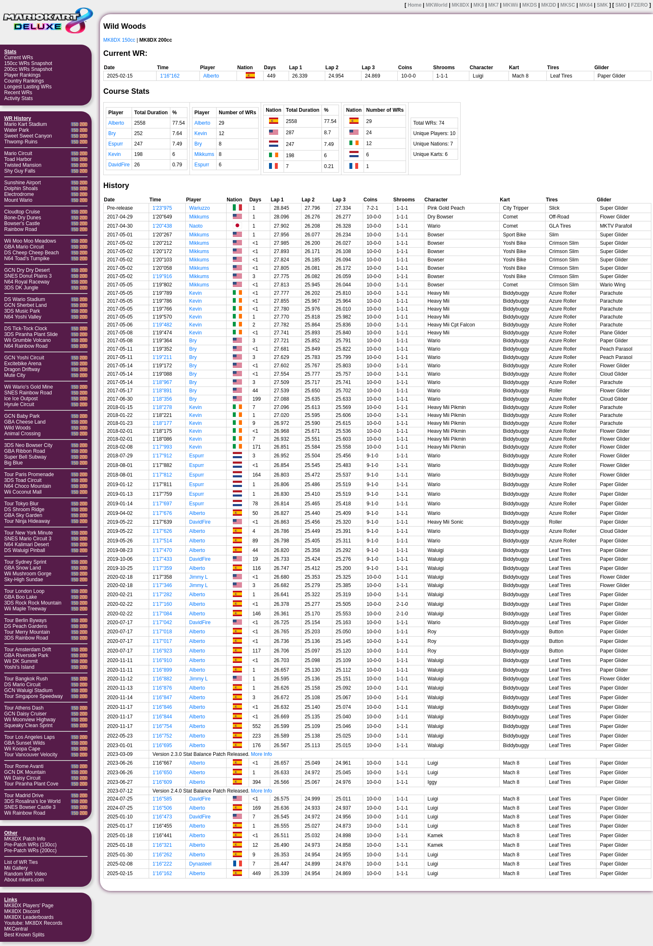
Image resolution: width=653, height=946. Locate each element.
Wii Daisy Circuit (22, 778)
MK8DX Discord (22, 911)
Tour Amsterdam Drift (27, 649)
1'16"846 (162, 707)
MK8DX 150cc (119, 40)
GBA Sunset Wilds (24, 743)
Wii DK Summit (21, 661)
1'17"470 (162, 550)
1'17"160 (162, 604)
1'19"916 (162, 276)
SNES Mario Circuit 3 (27, 539)
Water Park (16, 130)
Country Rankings (24, 81)
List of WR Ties (21, 862)
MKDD (548, 5)
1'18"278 (162, 407)
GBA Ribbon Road (24, 451)
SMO (621, 5)
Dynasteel (200, 864)
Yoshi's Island (19, 667)
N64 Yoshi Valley (22, 317)
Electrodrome (19, 194)
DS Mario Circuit (22, 685)
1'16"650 (162, 772)
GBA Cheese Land (24, 422)
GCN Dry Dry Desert (27, 270)
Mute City (14, 375)
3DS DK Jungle (21, 288)
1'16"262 (162, 855)
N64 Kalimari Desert (26, 544)
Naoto (195, 226)
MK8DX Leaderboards (29, 917)
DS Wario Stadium (24, 299)
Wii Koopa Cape (22, 749)
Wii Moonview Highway (29, 720)
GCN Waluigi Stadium (28, 690)
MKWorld (436, 5)
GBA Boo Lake (20, 597)
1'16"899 (162, 670)
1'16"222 (162, 864)
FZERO (639, 5)
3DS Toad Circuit (23, 480)
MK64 (586, 5)
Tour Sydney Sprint (25, 562)
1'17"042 (162, 622)
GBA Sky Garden (23, 515)
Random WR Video (25, 874)
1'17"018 (162, 632)
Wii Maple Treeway (25, 609)
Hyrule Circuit (19, 404)
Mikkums (204, 154)
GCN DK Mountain (24, 772)
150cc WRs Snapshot (28, 63)
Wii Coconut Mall (23, 492)
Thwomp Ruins (20, 142)
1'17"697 (162, 504)
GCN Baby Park (22, 416)
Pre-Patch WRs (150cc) (30, 845)
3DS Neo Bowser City (28, 445)
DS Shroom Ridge (24, 509)
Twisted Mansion (22, 165)
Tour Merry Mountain (27, 632)
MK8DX (460, 5)
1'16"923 (162, 651)
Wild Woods (17, 428)
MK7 (493, 5)
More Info (261, 754)
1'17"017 (162, 641)
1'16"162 (169, 76)
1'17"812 (162, 475)
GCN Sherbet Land (25, 305)
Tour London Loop (24, 591)
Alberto (211, 76)
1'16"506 (162, 808)
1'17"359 (162, 568)
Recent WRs (18, 92)
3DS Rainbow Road (26, 638)
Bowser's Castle (22, 223)
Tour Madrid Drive (24, 795)
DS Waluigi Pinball (24, 550)
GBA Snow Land (22, 568)
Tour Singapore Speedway (33, 696)
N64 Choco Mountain (27, 486)
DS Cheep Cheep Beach (31, 253)
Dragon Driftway (22, 369)
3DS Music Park (22, 311)
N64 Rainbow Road (25, 346)
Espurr (115, 144)
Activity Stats (18, 98)
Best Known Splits (24, 935)
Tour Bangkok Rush (26, 679)
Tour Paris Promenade (29, 474)
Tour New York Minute (28, 533)
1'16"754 (162, 726)
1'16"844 (162, 717)
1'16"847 (162, 697)
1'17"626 (162, 531)
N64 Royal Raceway (27, 282)
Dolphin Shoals (21, 188)
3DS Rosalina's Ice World (32, 801)
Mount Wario (18, 200)
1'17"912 (162, 456)
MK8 (479, 5)
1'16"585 (162, 799)
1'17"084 (162, 614)
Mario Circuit (18, 153)
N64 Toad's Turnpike (27, 258)
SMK (602, 5)
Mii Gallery (16, 868)
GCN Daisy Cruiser (25, 714)
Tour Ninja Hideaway (27, 521)
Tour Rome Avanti (24, 766)
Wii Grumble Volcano (27, 340)
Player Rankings (22, 75)
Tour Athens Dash (24, 708)
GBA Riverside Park (26, 655)
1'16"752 (162, 736)
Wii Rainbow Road (24, 813)
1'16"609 (162, 782)
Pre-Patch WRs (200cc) (30, 850)
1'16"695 (162, 745)
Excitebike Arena (22, 363)
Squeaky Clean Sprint (28, 725)
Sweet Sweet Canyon (28, 136)
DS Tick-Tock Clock (25, 328)
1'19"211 (162, 357)
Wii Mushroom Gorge (27, 574)
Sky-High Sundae (23, 579)
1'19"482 (162, 325)
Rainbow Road (20, 229)
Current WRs (18, 57)
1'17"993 (162, 447)
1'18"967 (162, 382)
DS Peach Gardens (25, 626)
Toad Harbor (18, 159)
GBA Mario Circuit (24, 247)
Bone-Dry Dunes (22, 218)
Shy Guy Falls (19, 171)
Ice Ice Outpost (21, 398)
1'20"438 (162, 226)
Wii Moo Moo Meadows (30, 241)
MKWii (510, 5)
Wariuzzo (199, 208)
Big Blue (13, 463)
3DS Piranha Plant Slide (31, 334)
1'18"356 (162, 399)
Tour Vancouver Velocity (30, 755)
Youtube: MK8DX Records (33, 923)
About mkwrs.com (24, 880)
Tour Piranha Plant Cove (31, 784)
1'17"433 (162, 559)
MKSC (568, 5)
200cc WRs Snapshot (28, 69)
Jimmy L (198, 577)
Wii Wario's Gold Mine (28, 387)
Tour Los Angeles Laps (29, 737)
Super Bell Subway (25, 457)
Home (414, 5)
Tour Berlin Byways (25, 620)
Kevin (114, 154)
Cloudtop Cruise (22, 212)
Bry (112, 133)
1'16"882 (162, 679)
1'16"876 (162, 688)
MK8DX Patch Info (24, 839)
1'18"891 (162, 391)
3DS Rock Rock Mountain (32, 603)
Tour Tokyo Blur (21, 504)
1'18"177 (162, 423)
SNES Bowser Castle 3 (29, 807)
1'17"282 (162, 594)
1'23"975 (162, 208)
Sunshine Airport (22, 183)
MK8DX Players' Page (28, 905)
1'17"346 (162, 585)
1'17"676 (162, 513)
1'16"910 (162, 660)
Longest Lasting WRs (28, 87)
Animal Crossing (22, 434)
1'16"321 (162, 845)
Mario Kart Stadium (25, 124)
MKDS (529, 5)
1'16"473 (162, 817)
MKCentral (16, 929)
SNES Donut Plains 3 (28, 276)
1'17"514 (162, 541)
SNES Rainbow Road (28, 393)
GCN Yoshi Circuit (24, 358)
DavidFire (119, 165)
